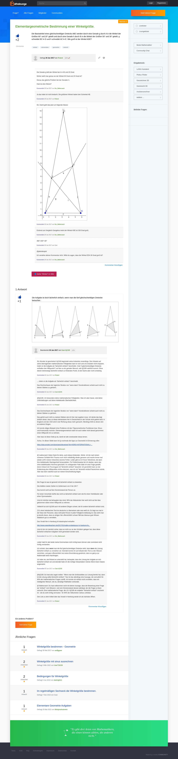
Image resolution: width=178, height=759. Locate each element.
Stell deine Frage (148, 13)
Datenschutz (62, 751)
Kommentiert (40, 88)
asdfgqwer (58, 650)
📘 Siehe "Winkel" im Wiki (44, 274)
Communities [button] (57, 13)
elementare (45, 47)
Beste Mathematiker (144, 45)
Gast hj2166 (65, 350)
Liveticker (142, 26)
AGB (20, 751)
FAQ (27, 751)
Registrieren (161, 3)
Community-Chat (143, 51)
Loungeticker (144, 31)
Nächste (123, 22)
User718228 (58, 665)
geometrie (56, 47)
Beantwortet (44, 350)
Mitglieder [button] (43, 13)
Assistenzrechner (143, 92)
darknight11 (58, 680)
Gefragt (42, 58)
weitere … (140, 97)
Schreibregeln (38, 751)
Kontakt (73, 751)
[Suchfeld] (62, 3)
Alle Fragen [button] (28, 13)
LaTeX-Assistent (143, 69)
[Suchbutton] (85, 3)
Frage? (16, 13)
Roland (60, 58)
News (13, 751)
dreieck (65, 47)
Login (151, 3)
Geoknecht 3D (142, 86)
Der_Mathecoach (60, 88)
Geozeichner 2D (143, 80)
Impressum (50, 751)
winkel (35, 47)
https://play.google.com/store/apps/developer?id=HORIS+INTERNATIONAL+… (64, 445)
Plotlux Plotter (142, 75)
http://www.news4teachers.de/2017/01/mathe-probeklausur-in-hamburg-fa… (63, 525)
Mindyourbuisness (61, 709)
